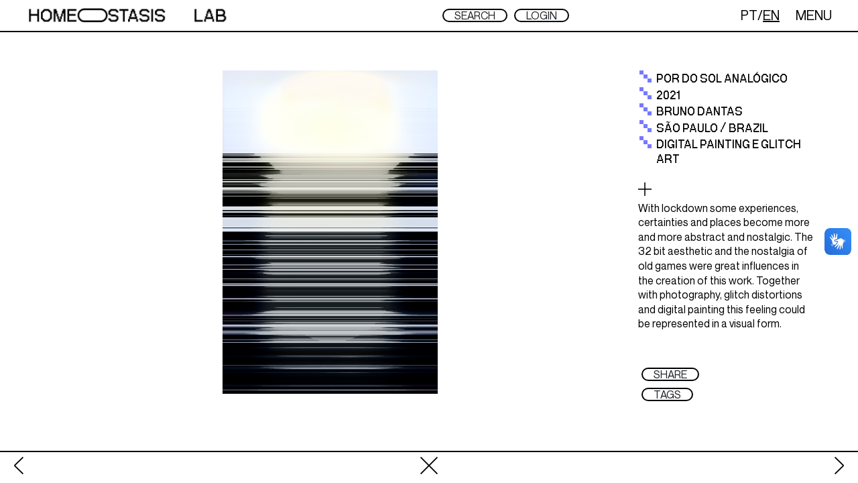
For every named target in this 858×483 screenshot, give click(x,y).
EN (771, 15)
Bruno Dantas (699, 112)
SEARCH (474, 15)
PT (749, 15)
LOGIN (541, 15)
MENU (814, 15)
